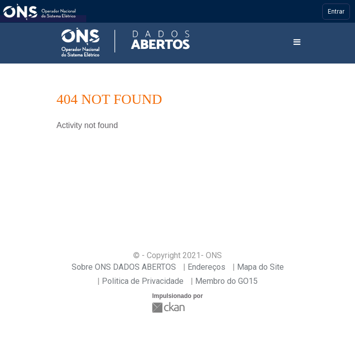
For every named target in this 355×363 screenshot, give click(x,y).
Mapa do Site (260, 267)
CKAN (169, 307)
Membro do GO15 (226, 281)
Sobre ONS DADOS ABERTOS (124, 267)
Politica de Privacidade (143, 281)
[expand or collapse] (297, 42)
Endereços (206, 267)
